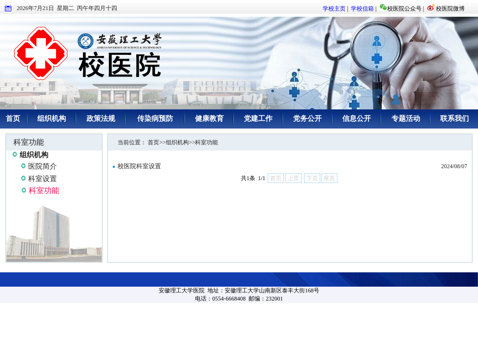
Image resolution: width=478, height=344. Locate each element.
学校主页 (334, 8)
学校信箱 (362, 8)
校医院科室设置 (139, 166)
